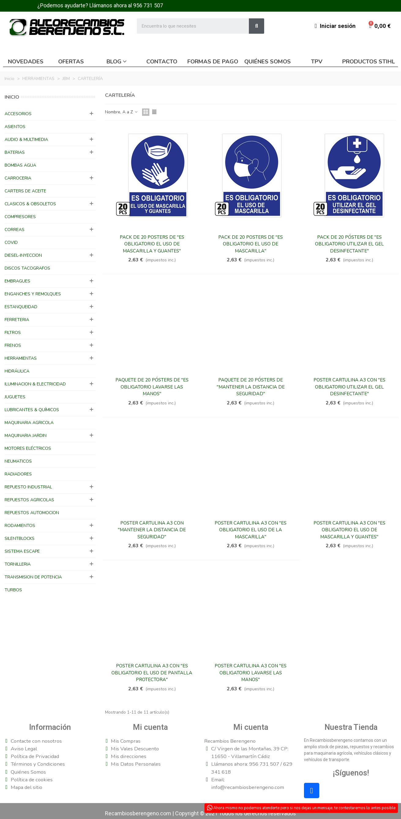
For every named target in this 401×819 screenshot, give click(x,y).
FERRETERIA (17, 320)
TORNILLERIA (18, 564)
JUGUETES (15, 397)
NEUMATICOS (18, 461)
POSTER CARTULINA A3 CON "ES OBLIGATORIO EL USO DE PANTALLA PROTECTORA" (151, 673)
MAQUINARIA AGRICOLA (29, 423)
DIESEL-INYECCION (23, 255)
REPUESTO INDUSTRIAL (28, 487)
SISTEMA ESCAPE (22, 551)
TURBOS (13, 590)
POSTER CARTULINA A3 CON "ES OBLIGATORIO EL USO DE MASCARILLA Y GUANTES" (349, 530)
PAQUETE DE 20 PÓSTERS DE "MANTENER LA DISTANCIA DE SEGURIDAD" (251, 387)
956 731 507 (148, 5)
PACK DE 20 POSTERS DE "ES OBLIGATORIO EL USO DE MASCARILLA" (250, 244)
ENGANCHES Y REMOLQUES (33, 294)
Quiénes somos (267, 62)
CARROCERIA (18, 178)
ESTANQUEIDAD (21, 307)
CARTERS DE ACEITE (25, 191)
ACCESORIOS (18, 114)
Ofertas (71, 62)
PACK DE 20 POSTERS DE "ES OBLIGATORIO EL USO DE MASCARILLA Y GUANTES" (152, 244)
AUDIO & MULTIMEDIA (26, 139)
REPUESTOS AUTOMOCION (32, 513)
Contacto (161, 62)
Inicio (12, 97)
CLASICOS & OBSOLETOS (30, 204)
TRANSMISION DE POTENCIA (33, 577)
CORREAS (14, 230)
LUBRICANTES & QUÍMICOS (32, 410)
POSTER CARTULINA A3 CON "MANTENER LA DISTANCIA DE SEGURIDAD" (152, 530)
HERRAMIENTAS (21, 358)
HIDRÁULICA (17, 371)
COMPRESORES (20, 217)
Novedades (25, 62)
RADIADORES (18, 474)
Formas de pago (212, 62)
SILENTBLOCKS (20, 538)
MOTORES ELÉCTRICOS (28, 448)
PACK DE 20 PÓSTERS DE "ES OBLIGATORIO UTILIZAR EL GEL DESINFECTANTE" (349, 244)
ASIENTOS (15, 127)
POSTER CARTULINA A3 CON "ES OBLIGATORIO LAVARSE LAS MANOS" (251, 673)
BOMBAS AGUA (20, 165)
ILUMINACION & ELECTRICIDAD (35, 384)
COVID (11, 242)
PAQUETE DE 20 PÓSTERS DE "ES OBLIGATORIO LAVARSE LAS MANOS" (152, 387)
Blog (114, 62)
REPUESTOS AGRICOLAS (29, 500)
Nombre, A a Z (121, 112)
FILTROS (13, 333)
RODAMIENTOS (20, 526)
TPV (316, 62)
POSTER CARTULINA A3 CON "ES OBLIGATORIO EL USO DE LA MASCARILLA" (251, 530)
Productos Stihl (368, 62)
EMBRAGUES (17, 281)
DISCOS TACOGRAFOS (27, 268)
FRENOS (13, 345)
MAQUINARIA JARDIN (26, 435)
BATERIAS (15, 152)
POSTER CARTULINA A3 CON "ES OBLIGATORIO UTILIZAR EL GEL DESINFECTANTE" (349, 387)
